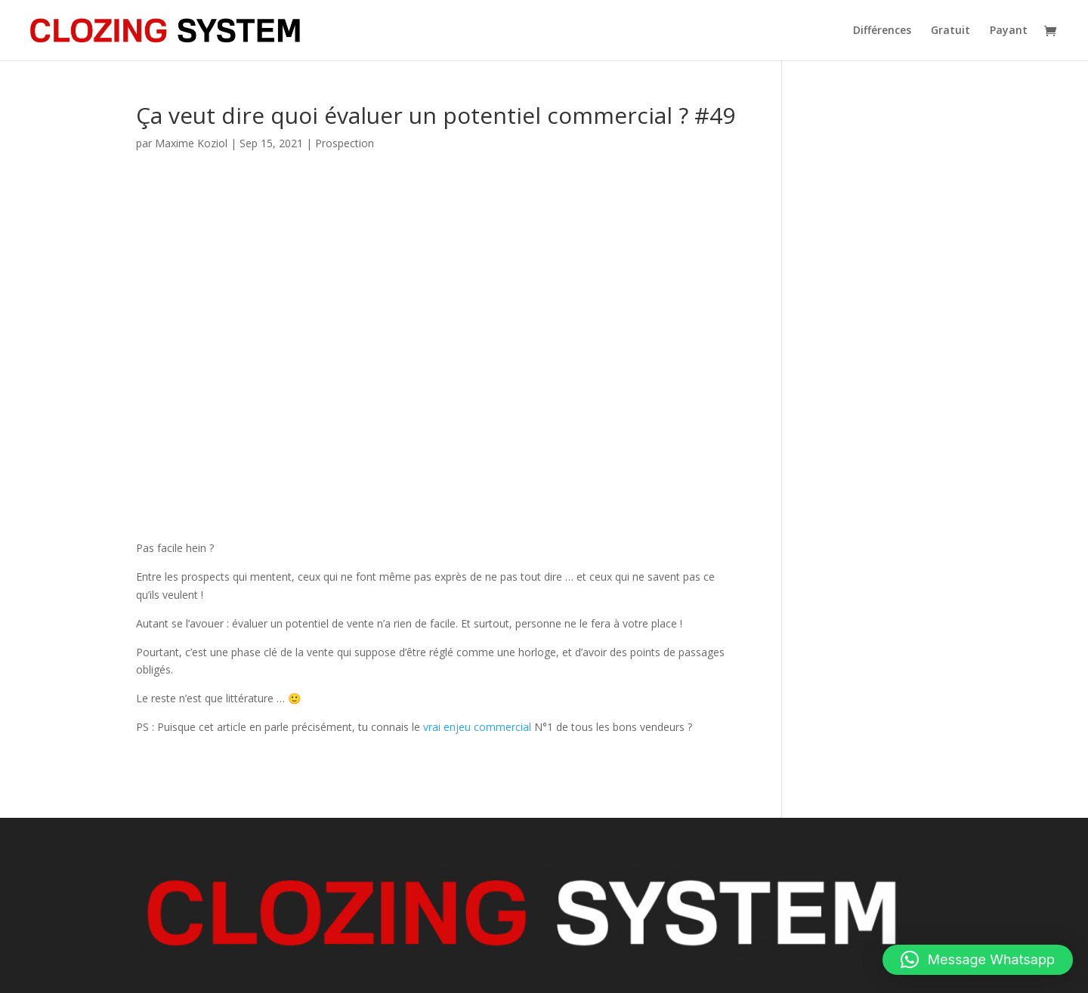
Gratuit (950, 31)
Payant (1009, 31)
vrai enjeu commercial (477, 727)
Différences (882, 31)
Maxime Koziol (191, 143)
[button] (977, 960)
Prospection (344, 143)
